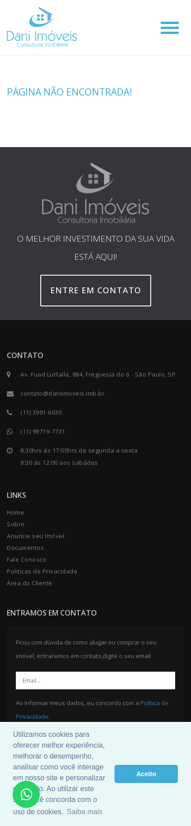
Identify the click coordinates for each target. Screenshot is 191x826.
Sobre (16, 524)
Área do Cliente (30, 583)
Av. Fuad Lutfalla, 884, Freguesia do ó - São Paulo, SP (98, 374)
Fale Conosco (26, 559)
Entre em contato (95, 290)
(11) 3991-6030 (41, 412)
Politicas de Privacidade (42, 571)
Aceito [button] (146, 774)
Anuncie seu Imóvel (35, 536)
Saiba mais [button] (85, 812)
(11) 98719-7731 (42, 431)
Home (15, 512)
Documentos (25, 548)
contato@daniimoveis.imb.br (62, 393)
